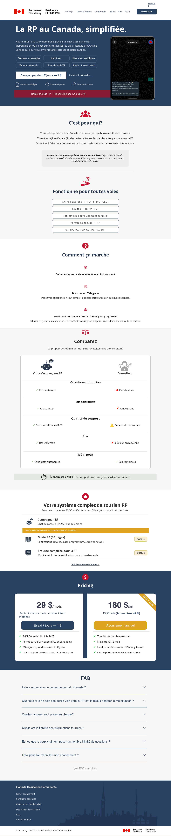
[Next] (159, 62)
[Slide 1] (85, 99)
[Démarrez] (147, 11)
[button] (29, 58)
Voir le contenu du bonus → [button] (85, 564)
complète (91, 768)
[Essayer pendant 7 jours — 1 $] (41, 75)
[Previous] (12, 62)
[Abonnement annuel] (120, 625)
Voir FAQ (79, 768)
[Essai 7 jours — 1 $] (47, 625)
